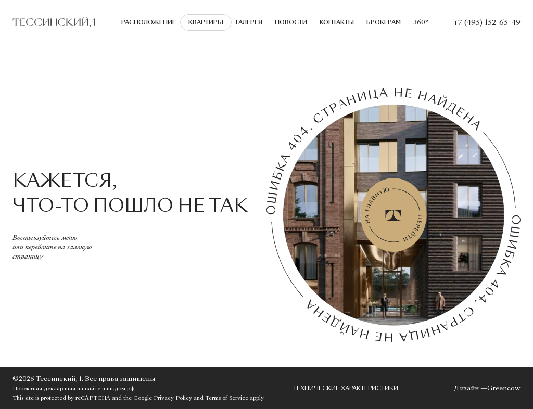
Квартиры (205, 22)
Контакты (337, 22)
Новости (291, 22)
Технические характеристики (345, 388)
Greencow (504, 388)
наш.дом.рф (118, 388)
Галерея (249, 22)
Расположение (148, 22)
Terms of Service (226, 398)
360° (420, 22)
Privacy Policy (173, 398)
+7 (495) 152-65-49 (487, 22)
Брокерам (383, 22)
